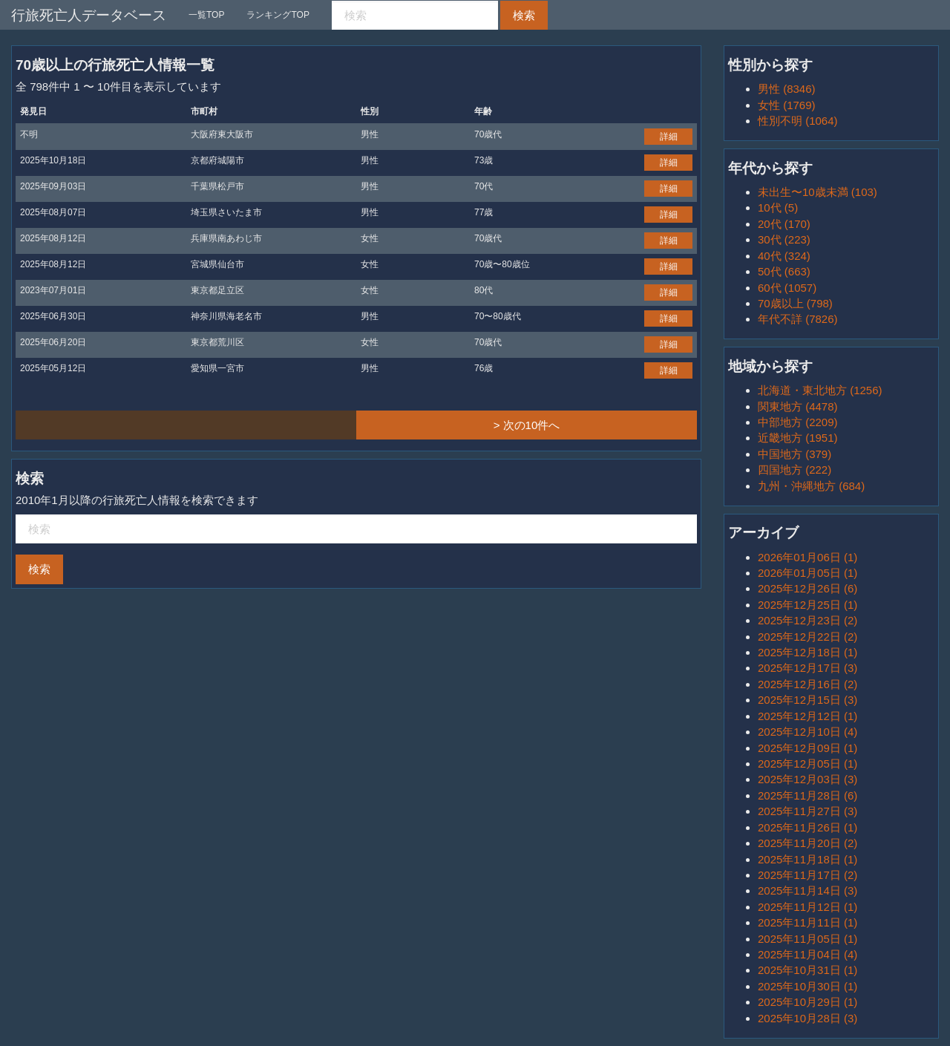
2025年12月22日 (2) (807, 636)
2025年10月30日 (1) (807, 986)
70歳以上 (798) (795, 303)
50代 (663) (784, 271)
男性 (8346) (787, 88)
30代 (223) (784, 239)
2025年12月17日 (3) (807, 667)
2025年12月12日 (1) (807, 716)
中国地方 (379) (794, 454)
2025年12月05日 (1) (807, 763)
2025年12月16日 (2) (807, 684)
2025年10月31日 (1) (807, 970)
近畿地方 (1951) (798, 437)
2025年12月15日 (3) (807, 699)
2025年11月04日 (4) (807, 954)
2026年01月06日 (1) (807, 557)
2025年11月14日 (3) (807, 890)
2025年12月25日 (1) (807, 604)
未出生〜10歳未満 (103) (817, 192)
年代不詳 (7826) (798, 319)
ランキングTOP (277, 15)
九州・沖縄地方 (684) (811, 486)
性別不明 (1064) (798, 120)
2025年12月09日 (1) (807, 748)
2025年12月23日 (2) (807, 620)
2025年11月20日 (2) (807, 843)
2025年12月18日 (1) (807, 652)
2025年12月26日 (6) (807, 588)
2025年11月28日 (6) (807, 795)
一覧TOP (206, 15)
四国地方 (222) (794, 469)
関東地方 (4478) (798, 406)
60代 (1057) (787, 287)
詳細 (669, 136)
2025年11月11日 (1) (807, 922)
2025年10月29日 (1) (807, 1002)
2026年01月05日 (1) (807, 572)
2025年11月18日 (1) (807, 859)
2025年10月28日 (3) (807, 1018)
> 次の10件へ (527, 425)
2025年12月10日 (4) (807, 731)
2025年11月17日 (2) (807, 875)
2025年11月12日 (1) (807, 906)
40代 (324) (784, 255)
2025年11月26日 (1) (807, 827)
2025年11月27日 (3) (807, 811)
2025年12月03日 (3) (807, 779)
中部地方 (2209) (798, 422)
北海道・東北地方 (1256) (820, 390)
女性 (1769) (787, 105)
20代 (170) (784, 224)
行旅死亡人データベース (88, 15)
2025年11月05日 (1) (807, 938)
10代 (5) (778, 207)
